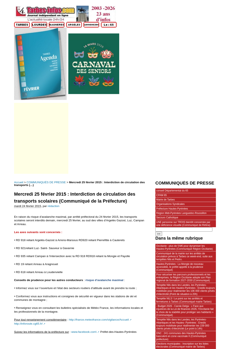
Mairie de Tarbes (165, 199)
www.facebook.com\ (84, 331)
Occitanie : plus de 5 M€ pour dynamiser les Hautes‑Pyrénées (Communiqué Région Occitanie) (184, 247)
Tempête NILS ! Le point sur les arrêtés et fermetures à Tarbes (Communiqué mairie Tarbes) (183, 300)
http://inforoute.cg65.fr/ (28, 323)
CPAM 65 (161, 195)
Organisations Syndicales (170, 204)
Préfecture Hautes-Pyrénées (172, 208)
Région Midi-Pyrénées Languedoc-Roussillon (181, 213)
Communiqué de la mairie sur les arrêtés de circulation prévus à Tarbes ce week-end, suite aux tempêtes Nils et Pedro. (184, 256)
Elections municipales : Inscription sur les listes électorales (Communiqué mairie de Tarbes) (182, 345)
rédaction (53, 206)
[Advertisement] (41, 138)
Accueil (18, 182)
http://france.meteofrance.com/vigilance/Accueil (99, 319)
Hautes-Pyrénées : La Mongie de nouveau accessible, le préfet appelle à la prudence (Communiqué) (179, 267)
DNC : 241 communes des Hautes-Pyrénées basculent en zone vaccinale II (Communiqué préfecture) (181, 336)
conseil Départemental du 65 (172, 190)
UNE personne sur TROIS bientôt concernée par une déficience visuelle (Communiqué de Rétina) (183, 224)
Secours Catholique (167, 217)
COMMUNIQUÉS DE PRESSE (46, 182)
